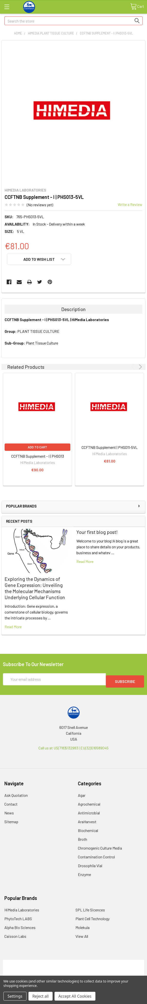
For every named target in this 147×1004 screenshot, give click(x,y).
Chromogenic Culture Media (100, 845)
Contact (11, 801)
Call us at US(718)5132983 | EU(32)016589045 (73, 745)
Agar (81, 793)
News (9, 810)
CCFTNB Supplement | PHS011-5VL (110, 447)
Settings (15, 996)
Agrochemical (89, 801)
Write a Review (130, 204)
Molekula (82, 925)
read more (13, 626)
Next (140, 367)
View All (81, 934)
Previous (133, 367)
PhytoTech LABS (18, 916)
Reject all (40, 996)
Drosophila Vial (90, 863)
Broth (82, 837)
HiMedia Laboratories (21, 907)
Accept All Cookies (75, 996)
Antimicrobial (89, 810)
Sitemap (11, 819)
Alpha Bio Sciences (20, 925)
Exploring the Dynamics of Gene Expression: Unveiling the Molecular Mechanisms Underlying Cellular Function (35, 588)
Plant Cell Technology (92, 916)
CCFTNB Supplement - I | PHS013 (37, 456)
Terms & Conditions (74, 960)
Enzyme (84, 872)
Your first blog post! (97, 532)
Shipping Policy (73, 966)
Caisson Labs (15, 934)
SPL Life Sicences (90, 907)
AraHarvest (87, 819)
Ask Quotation (16, 793)
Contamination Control (96, 854)
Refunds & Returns (73, 972)
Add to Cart (37, 447)
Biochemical (88, 828)
